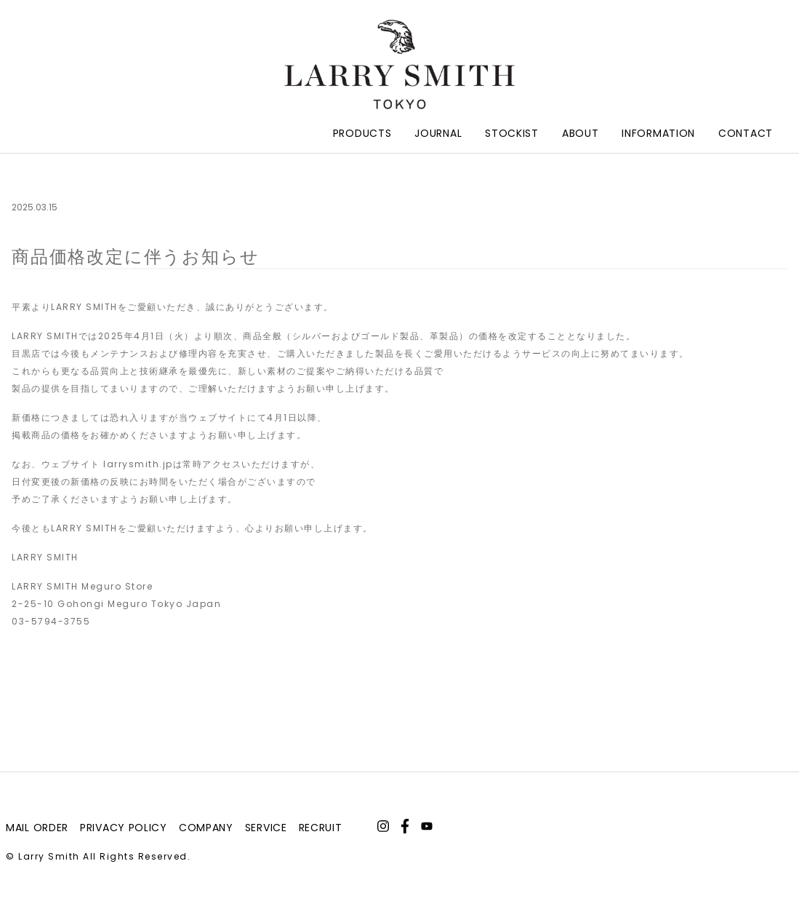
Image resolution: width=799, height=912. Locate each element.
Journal (438, 133)
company (206, 827)
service (266, 827)
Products (362, 133)
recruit (320, 827)
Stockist (512, 133)
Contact (745, 133)
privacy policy (123, 827)
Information (658, 133)
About (580, 133)
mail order (37, 827)
